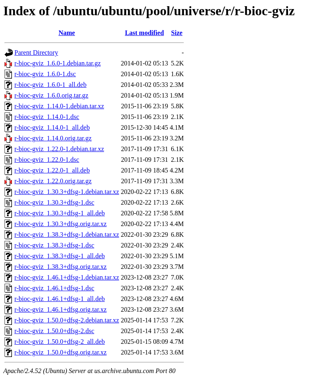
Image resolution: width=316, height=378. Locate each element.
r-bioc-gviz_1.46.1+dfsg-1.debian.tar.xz (66, 277)
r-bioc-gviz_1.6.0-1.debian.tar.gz (57, 63)
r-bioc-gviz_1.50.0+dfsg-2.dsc (54, 330)
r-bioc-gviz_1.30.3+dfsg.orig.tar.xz (60, 223)
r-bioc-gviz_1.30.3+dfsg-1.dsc (54, 202)
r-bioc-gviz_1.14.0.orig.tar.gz (53, 138)
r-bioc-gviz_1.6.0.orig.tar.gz (51, 95)
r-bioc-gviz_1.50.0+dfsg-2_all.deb (59, 341)
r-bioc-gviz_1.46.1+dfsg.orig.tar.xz (60, 309)
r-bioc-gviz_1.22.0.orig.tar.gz (53, 180)
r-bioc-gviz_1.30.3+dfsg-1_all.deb (59, 213)
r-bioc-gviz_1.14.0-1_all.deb (52, 127)
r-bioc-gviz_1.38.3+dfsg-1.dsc (54, 245)
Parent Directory (36, 52)
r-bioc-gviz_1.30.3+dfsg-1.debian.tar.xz (66, 191)
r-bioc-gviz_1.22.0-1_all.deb (52, 170)
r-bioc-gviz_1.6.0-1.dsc (45, 73)
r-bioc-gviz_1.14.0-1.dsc (46, 116)
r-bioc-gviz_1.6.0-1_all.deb (50, 84)
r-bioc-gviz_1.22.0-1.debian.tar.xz (59, 148)
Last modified (144, 32)
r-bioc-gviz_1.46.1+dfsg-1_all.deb (59, 298)
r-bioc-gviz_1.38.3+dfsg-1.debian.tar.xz (66, 234)
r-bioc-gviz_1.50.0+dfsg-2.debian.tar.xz (66, 320)
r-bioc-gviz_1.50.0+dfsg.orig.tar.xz (60, 352)
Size (177, 32)
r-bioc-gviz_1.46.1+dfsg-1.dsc (54, 288)
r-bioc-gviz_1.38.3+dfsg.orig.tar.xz (60, 266)
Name (66, 32)
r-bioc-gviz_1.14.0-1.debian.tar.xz (59, 106)
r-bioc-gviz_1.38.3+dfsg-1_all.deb (59, 255)
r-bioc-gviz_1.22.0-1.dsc (46, 159)
